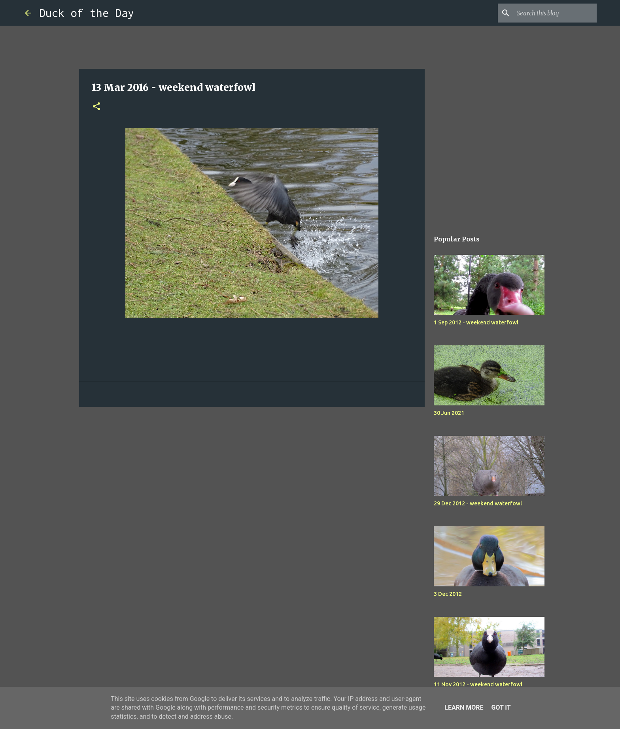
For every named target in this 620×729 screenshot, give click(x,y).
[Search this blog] (555, 13)
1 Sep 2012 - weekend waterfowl (476, 322)
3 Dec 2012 (448, 594)
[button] (96, 107)
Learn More (463, 707)
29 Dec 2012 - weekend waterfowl (478, 503)
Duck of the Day (86, 12)
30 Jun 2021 (449, 413)
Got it (500, 707)
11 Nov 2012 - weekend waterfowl (478, 684)
